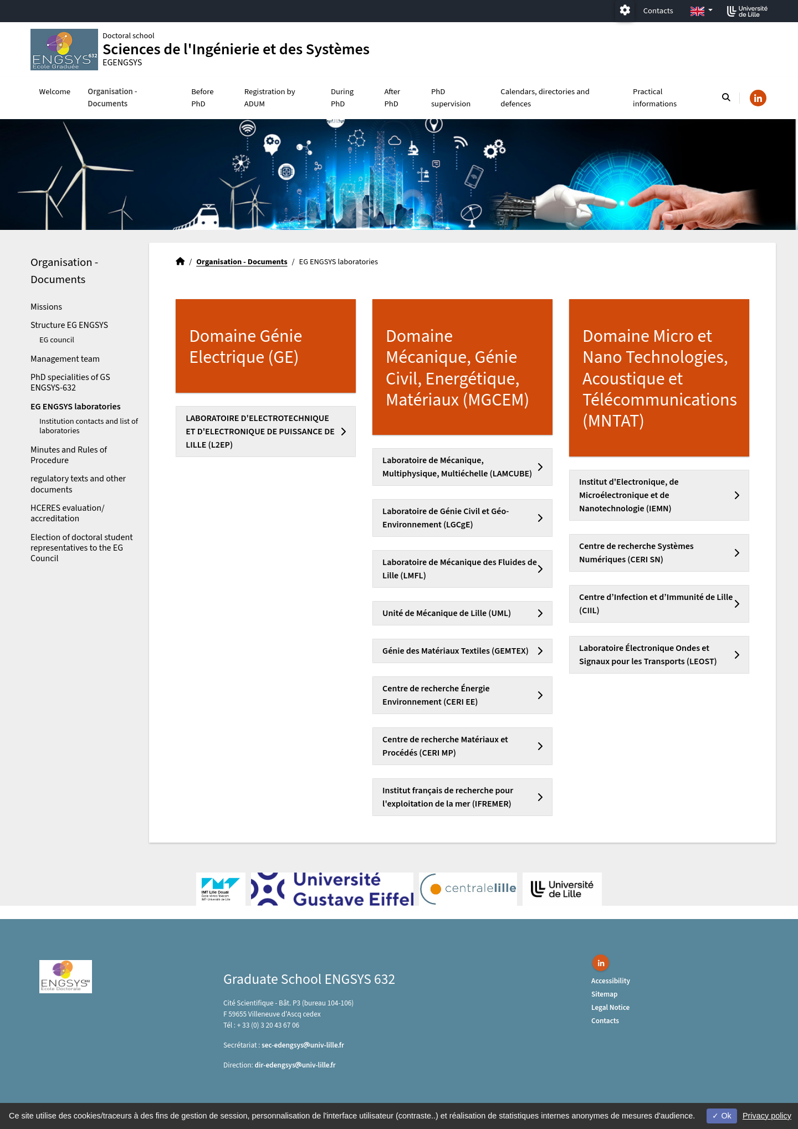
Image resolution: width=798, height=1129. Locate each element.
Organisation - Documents (112, 98)
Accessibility (610, 981)
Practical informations (655, 98)
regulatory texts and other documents (78, 484)
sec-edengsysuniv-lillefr (303, 1045)
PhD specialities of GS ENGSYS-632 (70, 382)
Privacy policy (767, 1115)
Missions (46, 307)
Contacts (658, 11)
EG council (56, 340)
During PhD (342, 98)
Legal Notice (610, 1007)
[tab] (265, 431)
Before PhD (202, 98)
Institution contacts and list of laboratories (88, 426)
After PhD (392, 98)
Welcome (55, 91)
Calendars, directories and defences (545, 98)
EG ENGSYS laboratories (75, 407)
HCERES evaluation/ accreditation (67, 513)
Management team (65, 359)
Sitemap (604, 994)
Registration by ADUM (269, 98)
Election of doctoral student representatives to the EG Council (81, 547)
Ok (721, 1115)
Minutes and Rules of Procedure (68, 455)
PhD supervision (450, 98)
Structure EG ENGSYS (69, 325)
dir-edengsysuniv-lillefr (295, 1065)
